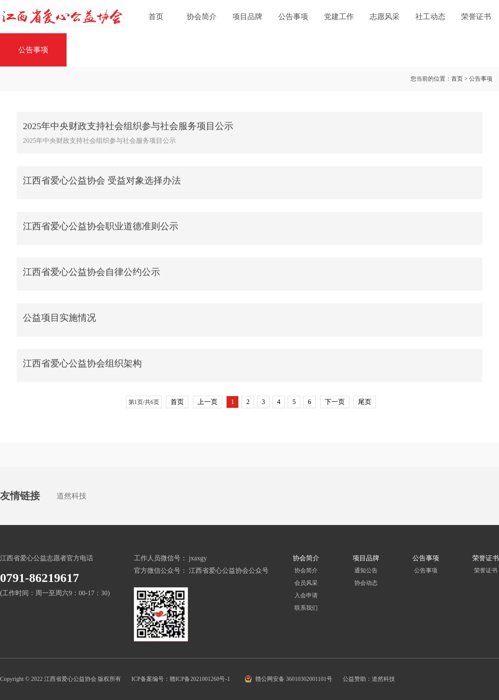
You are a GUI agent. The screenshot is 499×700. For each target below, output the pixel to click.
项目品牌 (247, 16)
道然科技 (71, 496)
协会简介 (202, 16)
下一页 (335, 401)
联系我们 (306, 608)
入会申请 (306, 595)
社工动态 (430, 16)
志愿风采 (385, 16)
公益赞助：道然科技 (369, 679)
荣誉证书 (476, 16)
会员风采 (306, 583)
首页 (155, 16)
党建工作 (339, 16)
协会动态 (366, 583)
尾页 (364, 401)
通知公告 (366, 570)
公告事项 (293, 16)
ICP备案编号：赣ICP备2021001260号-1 (181, 679)
